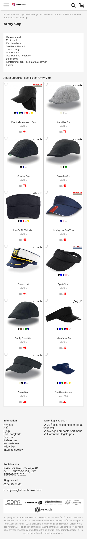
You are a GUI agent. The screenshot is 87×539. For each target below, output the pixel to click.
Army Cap (22, 17)
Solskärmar (9, 17)
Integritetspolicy (13, 449)
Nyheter (8, 424)
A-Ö (5, 427)
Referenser (10, 440)
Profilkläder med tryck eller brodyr (20, 14)
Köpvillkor (9, 446)
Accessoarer (46, 14)
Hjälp (6, 431)
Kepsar (77, 14)
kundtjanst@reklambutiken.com (22, 490)
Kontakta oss (11, 443)
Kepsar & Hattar (63, 14)
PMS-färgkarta (12, 434)
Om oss (8, 437)
